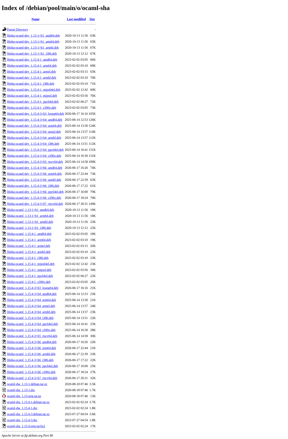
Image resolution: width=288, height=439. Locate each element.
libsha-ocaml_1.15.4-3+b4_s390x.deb (31, 330)
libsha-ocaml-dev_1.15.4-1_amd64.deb (32, 59)
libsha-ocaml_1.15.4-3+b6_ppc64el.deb (32, 366)
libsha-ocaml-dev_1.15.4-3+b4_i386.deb (33, 143)
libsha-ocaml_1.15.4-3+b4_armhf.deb (31, 312)
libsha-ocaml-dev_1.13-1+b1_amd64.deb (33, 35)
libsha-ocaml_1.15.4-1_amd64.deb (29, 234)
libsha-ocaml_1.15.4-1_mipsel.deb (29, 270)
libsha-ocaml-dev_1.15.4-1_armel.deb (31, 71)
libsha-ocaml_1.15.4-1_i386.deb (28, 258)
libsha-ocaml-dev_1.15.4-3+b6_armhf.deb (34, 179)
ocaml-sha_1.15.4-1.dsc (22, 408)
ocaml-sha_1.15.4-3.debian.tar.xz (28, 414)
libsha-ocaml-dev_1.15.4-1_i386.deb (30, 83)
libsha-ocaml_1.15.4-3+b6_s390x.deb (31, 372)
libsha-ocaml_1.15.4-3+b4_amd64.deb (32, 294)
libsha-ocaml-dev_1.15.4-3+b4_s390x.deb (34, 155)
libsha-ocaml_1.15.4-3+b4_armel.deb (31, 306)
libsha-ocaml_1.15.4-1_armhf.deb (28, 252)
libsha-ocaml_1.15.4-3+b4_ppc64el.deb (32, 324)
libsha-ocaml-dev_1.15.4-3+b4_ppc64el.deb (35, 149)
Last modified (76, 19)
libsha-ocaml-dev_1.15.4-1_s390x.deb (31, 107)
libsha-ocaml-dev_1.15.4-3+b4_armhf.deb (34, 137)
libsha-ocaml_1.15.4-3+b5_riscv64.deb (32, 336)
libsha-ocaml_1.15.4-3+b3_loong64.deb (32, 288)
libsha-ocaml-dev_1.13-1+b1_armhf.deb (33, 47)
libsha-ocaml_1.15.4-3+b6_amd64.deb (32, 342)
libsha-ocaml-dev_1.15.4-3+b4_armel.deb (34, 131)
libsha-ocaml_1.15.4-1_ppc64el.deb (30, 276)
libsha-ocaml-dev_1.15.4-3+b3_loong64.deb (35, 113)
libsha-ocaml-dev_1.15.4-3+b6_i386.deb (33, 185)
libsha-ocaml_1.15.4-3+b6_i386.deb (30, 360)
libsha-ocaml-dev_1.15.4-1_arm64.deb (32, 65)
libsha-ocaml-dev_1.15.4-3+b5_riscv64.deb (35, 161)
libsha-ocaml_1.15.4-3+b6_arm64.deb (31, 348)
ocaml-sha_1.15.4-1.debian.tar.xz (28, 402)
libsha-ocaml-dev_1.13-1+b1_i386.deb (32, 53)
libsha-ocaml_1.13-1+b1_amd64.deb (30, 209)
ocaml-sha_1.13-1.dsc (21, 390)
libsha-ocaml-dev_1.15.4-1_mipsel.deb (32, 95)
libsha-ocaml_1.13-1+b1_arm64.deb (30, 215)
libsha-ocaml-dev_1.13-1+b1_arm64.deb (33, 41)
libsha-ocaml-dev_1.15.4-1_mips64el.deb (33, 89)
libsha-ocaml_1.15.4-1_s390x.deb (28, 282)
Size (92, 19)
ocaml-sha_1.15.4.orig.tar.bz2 (26, 426)
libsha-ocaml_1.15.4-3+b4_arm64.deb (31, 300)
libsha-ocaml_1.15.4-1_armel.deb (28, 246)
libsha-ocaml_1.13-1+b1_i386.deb (29, 228)
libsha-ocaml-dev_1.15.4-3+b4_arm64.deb (34, 125)
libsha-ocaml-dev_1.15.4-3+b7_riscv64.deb (35, 203)
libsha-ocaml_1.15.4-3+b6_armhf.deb (31, 354)
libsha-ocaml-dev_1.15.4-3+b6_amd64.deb (34, 167)
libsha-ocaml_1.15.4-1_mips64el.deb (31, 264)
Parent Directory (17, 29)
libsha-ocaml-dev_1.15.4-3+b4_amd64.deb (34, 119)
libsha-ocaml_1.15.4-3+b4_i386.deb (30, 318)
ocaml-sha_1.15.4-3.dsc (22, 420)
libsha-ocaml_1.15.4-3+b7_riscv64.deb (32, 378)
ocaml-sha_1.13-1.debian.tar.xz (27, 384)
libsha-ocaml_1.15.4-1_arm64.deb (29, 240)
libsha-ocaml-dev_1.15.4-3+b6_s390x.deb (34, 197)
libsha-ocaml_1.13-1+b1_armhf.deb (30, 222)
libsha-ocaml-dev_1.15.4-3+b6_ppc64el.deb (35, 191)
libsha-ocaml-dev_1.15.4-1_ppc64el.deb (33, 101)
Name (35, 19)
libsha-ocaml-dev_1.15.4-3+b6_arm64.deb (34, 173)
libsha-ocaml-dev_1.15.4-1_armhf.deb (31, 77)
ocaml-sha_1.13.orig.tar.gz (24, 396)
